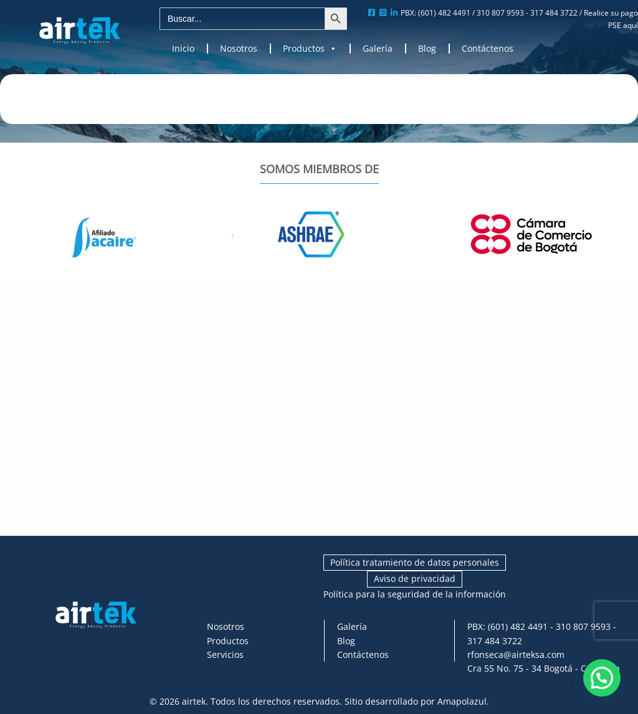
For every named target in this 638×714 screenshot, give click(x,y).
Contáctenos (487, 49)
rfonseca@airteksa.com (515, 654)
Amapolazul (462, 701)
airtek (194, 701)
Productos (310, 49)
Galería (378, 49)
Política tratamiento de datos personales (414, 562)
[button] (602, 678)
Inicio (183, 49)
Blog (427, 49)
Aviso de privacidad (414, 578)
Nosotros (238, 49)
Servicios (225, 654)
